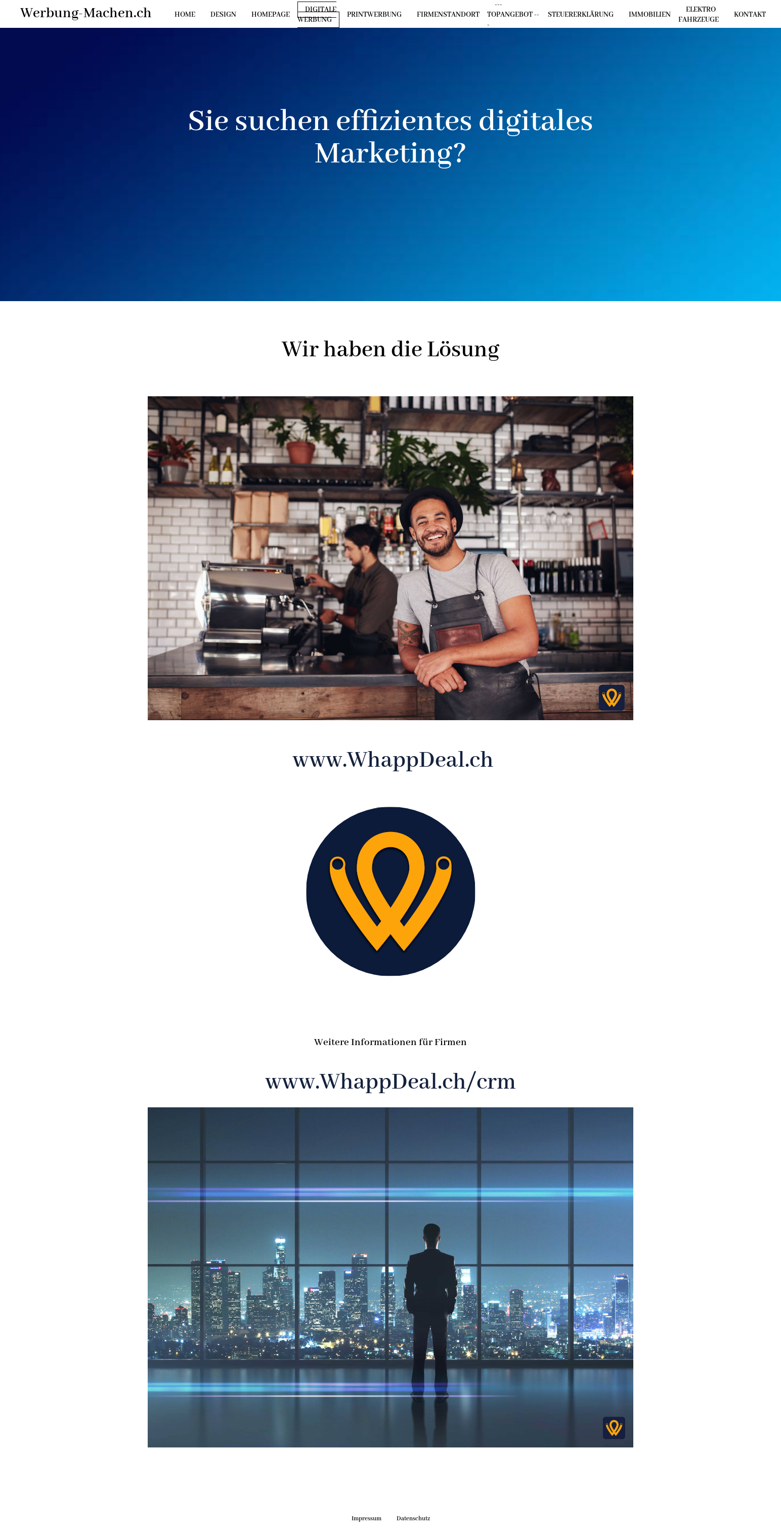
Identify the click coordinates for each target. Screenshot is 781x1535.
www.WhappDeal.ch (391, 760)
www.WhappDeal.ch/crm (390, 1082)
